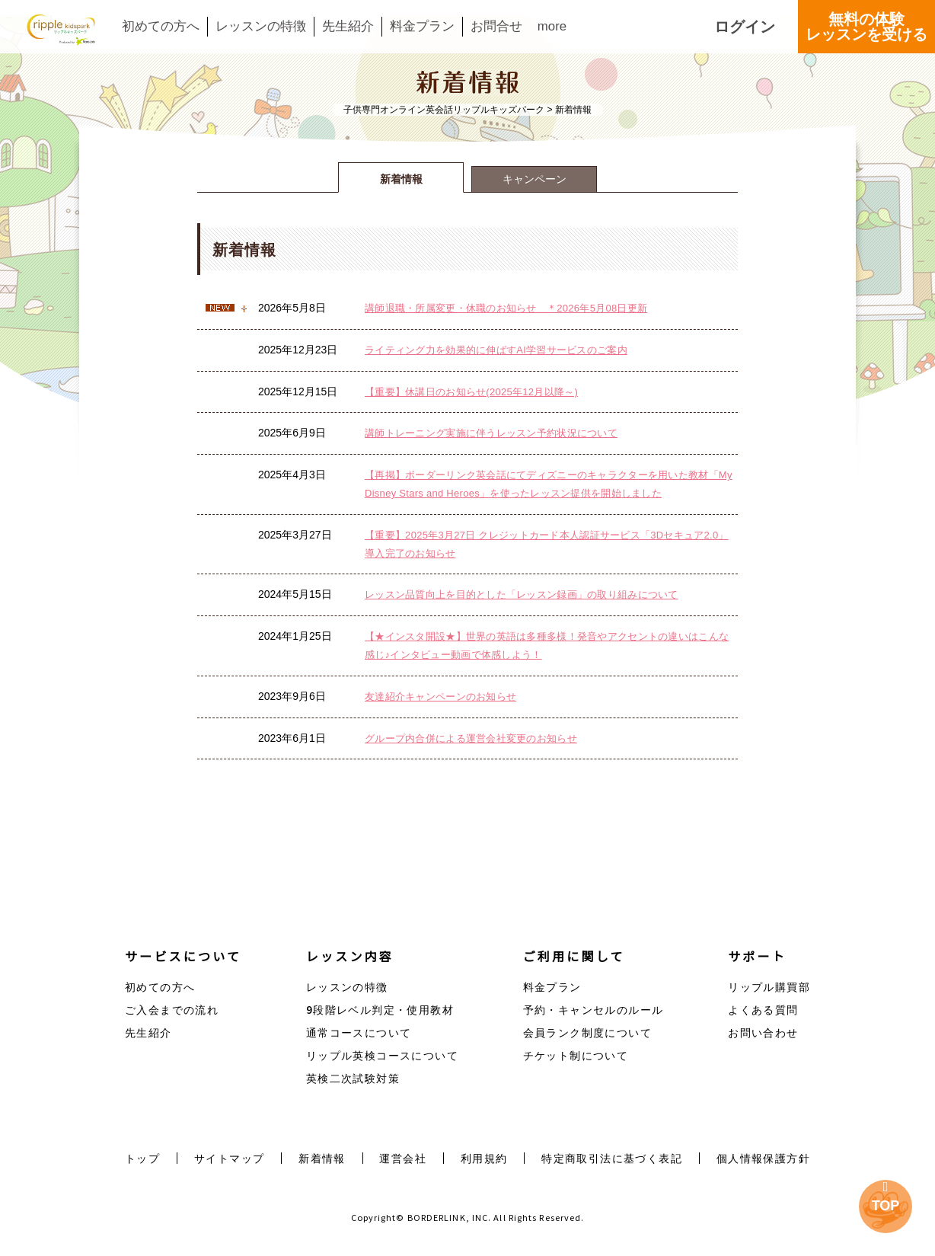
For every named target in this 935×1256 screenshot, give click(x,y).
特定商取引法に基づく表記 (611, 1157)
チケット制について (576, 1055)
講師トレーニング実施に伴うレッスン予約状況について (491, 433)
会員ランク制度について (587, 1032)
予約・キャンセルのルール (593, 1009)
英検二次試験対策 (353, 1077)
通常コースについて (359, 1032)
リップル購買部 (769, 986)
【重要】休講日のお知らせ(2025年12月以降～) (471, 392)
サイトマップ (229, 1157)
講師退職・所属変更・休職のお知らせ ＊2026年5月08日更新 (506, 308)
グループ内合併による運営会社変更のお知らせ (471, 738)
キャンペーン (534, 180)
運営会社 (402, 1157)
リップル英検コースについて (382, 1055)
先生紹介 (348, 27)
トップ (142, 1157)
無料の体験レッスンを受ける (866, 27)
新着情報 (401, 180)
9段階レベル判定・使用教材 (380, 1009)
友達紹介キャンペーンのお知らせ (440, 696)
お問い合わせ (763, 1032)
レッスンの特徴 (260, 27)
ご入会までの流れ (172, 1009)
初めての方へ (160, 27)
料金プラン (422, 27)
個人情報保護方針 (763, 1157)
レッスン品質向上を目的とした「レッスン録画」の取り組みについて (521, 594)
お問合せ (496, 27)
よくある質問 (763, 1009)
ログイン (744, 26)
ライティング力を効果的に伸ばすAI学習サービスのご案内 (496, 350)
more (552, 27)
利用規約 (484, 1157)
